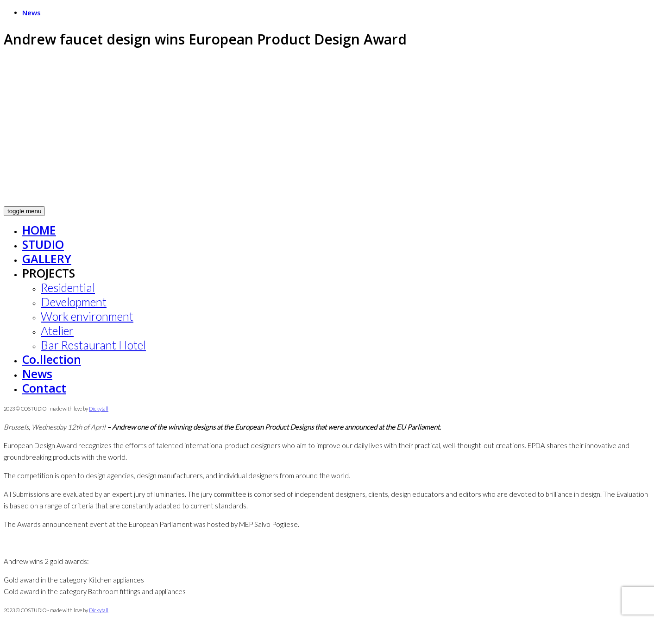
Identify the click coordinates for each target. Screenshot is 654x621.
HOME (39, 230)
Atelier (57, 330)
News (31, 12)
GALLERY (46, 258)
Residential (68, 287)
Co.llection (51, 359)
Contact (44, 388)
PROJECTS (48, 273)
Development (74, 302)
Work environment (87, 316)
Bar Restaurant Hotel (93, 345)
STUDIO (43, 244)
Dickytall (98, 409)
